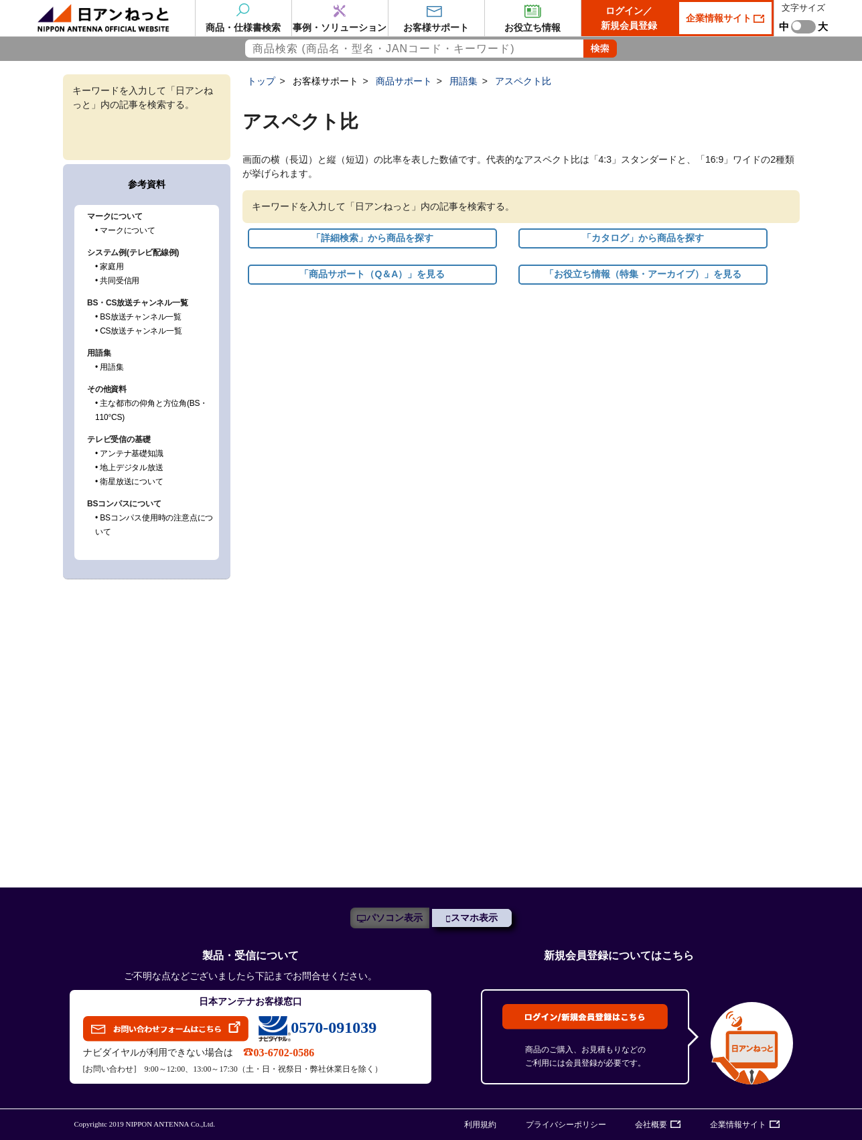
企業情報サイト (720, 18)
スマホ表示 (474, 918)
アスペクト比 (523, 81)
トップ (261, 81)
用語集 (463, 81)
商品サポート (404, 81)
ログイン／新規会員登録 (629, 18)
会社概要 (651, 1124)
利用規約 (480, 1124)
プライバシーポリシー (566, 1124)
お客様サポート (325, 81)
